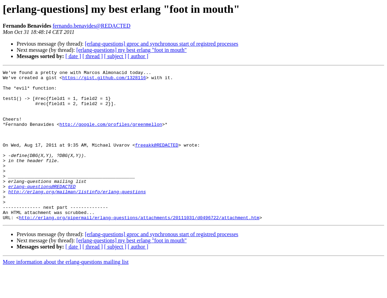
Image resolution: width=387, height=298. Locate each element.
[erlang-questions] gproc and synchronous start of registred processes (161, 44)
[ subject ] (115, 56)
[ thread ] (92, 56)
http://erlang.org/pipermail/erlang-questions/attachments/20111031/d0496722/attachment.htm (139, 247)
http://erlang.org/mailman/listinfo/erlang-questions (77, 216)
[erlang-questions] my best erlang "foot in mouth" (131, 50)
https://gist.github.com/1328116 (104, 79)
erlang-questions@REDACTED (42, 210)
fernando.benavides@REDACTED (91, 26)
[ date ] (73, 56)
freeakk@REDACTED (156, 160)
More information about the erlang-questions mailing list (65, 292)
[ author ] (138, 56)
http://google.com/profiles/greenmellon (111, 135)
